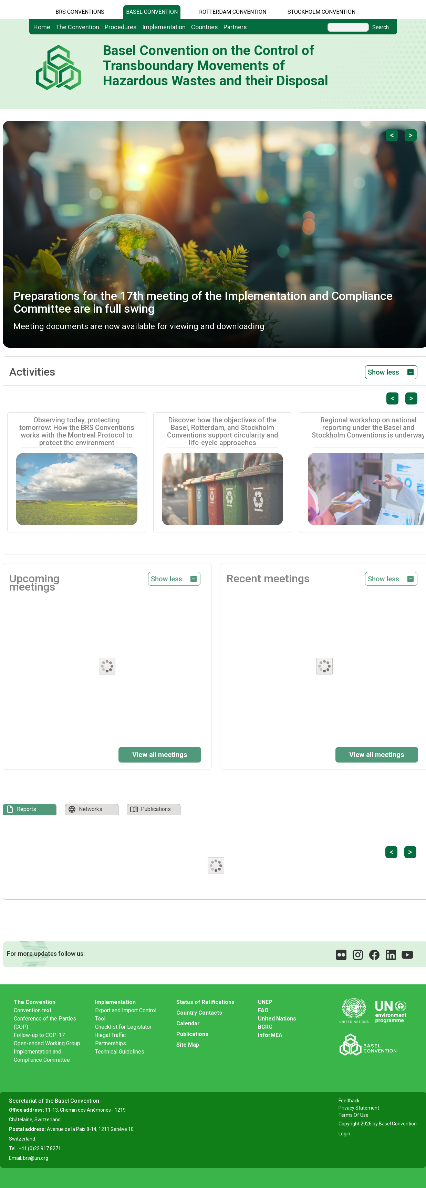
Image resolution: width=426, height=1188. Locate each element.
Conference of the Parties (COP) (45, 1022)
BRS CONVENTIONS (79, 12)
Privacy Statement (359, 1108)
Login (344, 1133)
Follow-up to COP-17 (39, 1035)
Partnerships (110, 1043)
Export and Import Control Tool (125, 1014)
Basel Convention (152, 12)
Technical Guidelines (119, 1051)
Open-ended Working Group (47, 1043)
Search (380, 27)
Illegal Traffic (110, 1035)
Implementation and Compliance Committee (42, 1055)
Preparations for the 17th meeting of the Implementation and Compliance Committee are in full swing (203, 302)
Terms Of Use (353, 1115)
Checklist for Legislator (123, 1027)
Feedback (349, 1100)
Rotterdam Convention (232, 12)
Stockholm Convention (321, 12)
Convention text (32, 1010)
